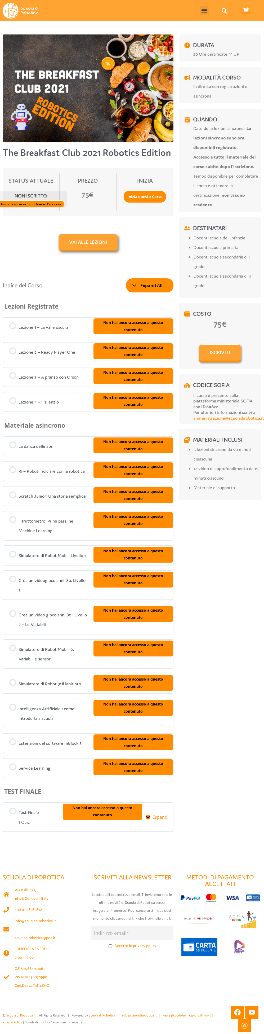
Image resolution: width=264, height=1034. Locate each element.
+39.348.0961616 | (176, 1015)
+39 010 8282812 (28, 908)
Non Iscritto (31, 195)
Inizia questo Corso (145, 196)
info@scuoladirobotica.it (35, 919)
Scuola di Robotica (19, 1015)
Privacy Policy (12, 1021)
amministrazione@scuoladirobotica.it (228, 418)
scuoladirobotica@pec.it (35, 936)
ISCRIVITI (220, 352)
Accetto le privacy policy (135, 944)
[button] (204, 10)
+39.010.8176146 (200, 1015)
